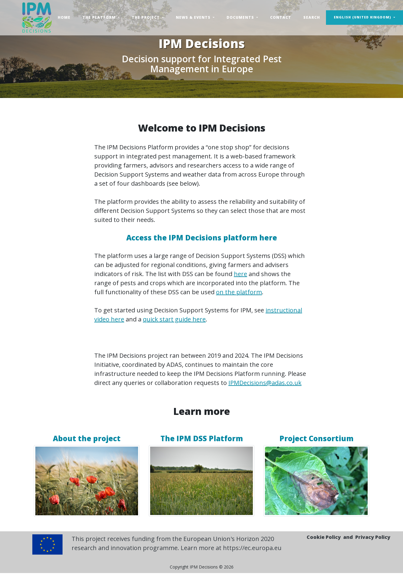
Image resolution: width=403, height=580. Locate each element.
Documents (241, 17)
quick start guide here (174, 319)
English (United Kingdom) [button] (363, 17)
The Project (146, 17)
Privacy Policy (372, 537)
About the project (87, 438)
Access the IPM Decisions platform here (201, 238)
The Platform (99, 17)
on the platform (239, 292)
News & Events (194, 17)
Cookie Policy (324, 537)
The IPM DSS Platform (201, 438)
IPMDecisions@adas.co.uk (264, 383)
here (240, 274)
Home (64, 17)
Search (311, 17)
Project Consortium (316, 438)
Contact (280, 17)
